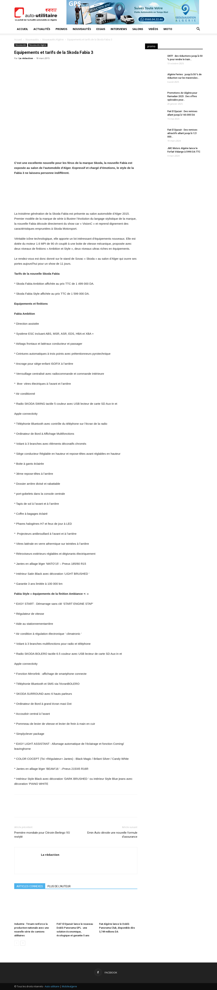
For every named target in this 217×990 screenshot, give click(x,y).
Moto (168, 29)
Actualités (41, 29)
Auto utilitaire (52, 986)
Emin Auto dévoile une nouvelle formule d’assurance (112, 834)
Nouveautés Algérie (53, 39)
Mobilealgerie (69, 986)
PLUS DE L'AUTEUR (59, 886)
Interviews (119, 29)
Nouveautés (82, 29)
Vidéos (153, 29)
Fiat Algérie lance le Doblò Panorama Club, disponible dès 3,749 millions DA (117, 927)
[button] (198, 29)
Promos (61, 29)
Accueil (22, 29)
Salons (137, 29)
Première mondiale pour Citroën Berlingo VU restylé (42, 834)
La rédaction (26, 58)
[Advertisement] (174, 193)
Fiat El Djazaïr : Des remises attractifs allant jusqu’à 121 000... (182, 133)
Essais (100, 29)
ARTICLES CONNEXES (30, 886)
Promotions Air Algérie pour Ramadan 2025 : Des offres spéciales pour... (182, 96)
